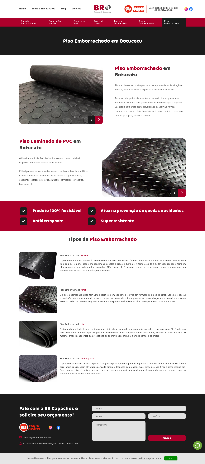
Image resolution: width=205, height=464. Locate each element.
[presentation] (167, 427)
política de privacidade (149, 458)
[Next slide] (99, 120)
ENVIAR (167, 438)
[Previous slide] (91, 120)
